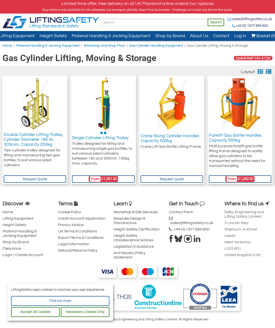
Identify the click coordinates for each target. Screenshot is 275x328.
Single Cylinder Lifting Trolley (100, 138)
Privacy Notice (71, 225)
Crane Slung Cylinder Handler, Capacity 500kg (170, 138)
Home (7, 46)
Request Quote (35, 179)
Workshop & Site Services (136, 212)
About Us (199, 35)
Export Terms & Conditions (81, 238)
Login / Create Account (22, 255)
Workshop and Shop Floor (104, 46)
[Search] (154, 22)
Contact (221, 35)
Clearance (11, 248)
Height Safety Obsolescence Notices (133, 238)
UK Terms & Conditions (77, 231)
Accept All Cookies (35, 312)
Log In (240, 35)
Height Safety (53, 35)
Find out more (60, 301)
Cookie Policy (69, 212)
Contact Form (181, 212)
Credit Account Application (81, 218)
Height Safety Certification (136, 229)
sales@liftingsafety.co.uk (252, 19)
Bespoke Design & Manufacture (129, 220)
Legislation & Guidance (134, 246)
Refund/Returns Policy (78, 250)
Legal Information (73, 244)
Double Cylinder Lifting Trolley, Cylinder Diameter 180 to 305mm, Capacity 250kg (33, 140)
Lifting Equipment (17, 218)
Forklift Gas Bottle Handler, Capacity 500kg (235, 138)
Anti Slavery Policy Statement (129, 255)
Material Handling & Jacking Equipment (111, 35)
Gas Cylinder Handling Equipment (156, 46)
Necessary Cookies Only (85, 312)
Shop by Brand (170, 35)
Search (216, 22)
